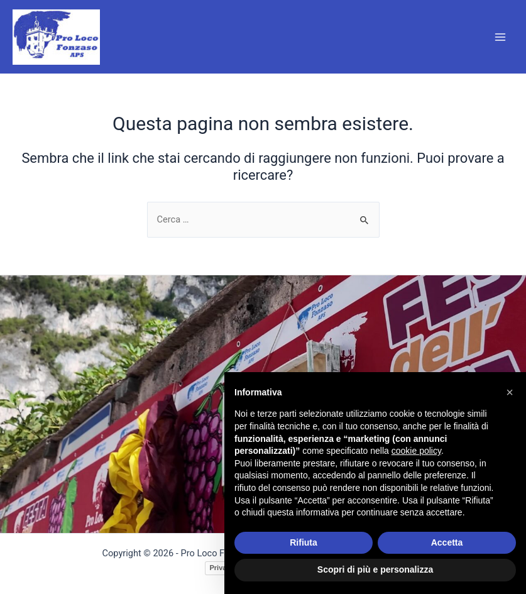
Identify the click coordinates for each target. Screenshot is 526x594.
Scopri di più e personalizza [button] (375, 569)
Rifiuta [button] (303, 542)
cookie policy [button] (416, 451)
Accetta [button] (447, 542)
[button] (510, 392)
